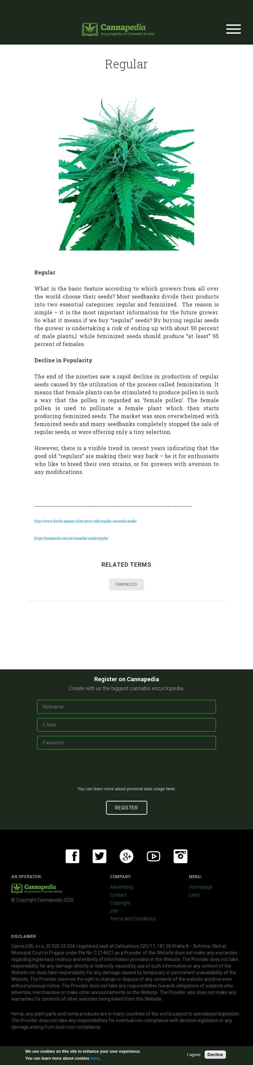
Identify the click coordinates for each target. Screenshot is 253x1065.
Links (194, 895)
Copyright (120, 902)
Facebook (72, 856)
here (170, 788)
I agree (194, 1054)
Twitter (99, 856)
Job (114, 910)
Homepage (200, 887)
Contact (118, 895)
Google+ (126, 856)
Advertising (121, 887)
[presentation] (126, 770)
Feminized (126, 584)
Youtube (153, 856)
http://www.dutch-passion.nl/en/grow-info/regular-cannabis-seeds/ (85, 521)
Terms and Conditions (133, 918)
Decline (215, 1054)
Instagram (180, 856)
